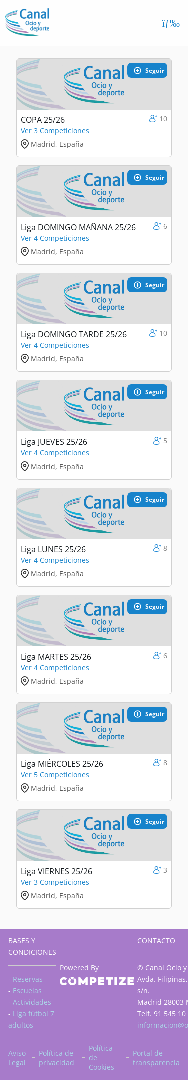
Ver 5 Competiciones (55, 774)
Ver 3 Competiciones (55, 130)
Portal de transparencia (156, 1057)
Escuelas (27, 990)
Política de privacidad (56, 1057)
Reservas (28, 979)
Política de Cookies (101, 1057)
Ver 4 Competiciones (55, 238)
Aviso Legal (17, 1057)
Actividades (32, 1002)
